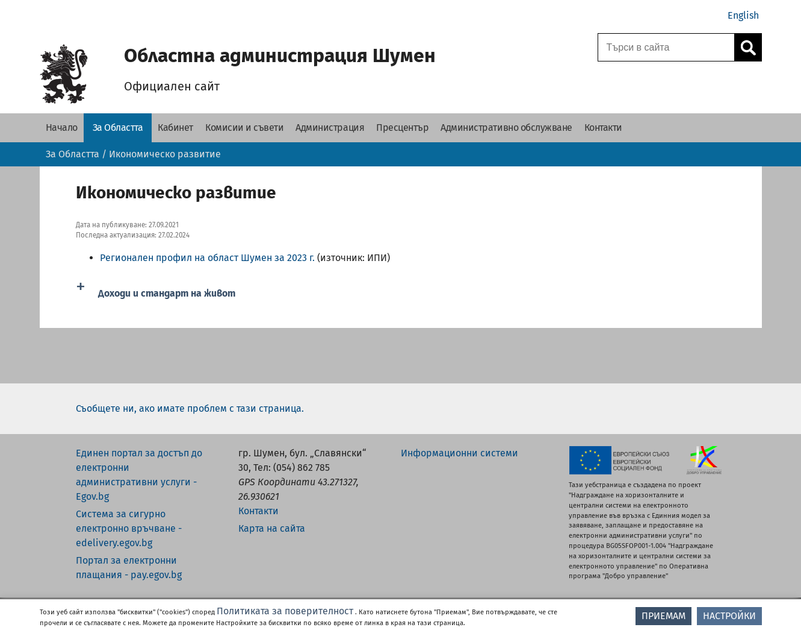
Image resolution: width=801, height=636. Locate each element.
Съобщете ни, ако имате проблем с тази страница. (190, 408)
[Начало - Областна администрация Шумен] (62, 127)
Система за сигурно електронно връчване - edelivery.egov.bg (129, 528)
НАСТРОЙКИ (729, 616)
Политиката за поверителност (285, 611)
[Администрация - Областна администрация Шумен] (329, 127)
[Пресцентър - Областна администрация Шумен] (402, 127)
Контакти (258, 511)
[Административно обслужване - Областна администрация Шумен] (506, 127)
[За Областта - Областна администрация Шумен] (118, 127)
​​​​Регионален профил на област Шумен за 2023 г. (207, 257)
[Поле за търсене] (664, 47)
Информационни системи (459, 453)
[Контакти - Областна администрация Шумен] (603, 127)
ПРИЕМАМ (663, 616)
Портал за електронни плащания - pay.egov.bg (129, 568)
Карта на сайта (271, 528)
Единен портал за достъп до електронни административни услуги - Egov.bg (139, 474)
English (743, 15)
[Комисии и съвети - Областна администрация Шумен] (244, 127)
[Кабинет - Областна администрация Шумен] (175, 127)
